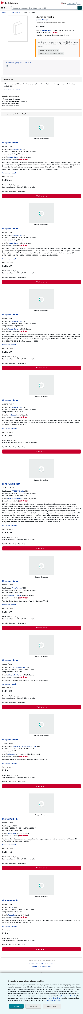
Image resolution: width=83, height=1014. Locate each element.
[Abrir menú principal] (5, 8)
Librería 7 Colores (14, 596)
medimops (12, 415)
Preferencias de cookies (69, 996)
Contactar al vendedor (9, 173)
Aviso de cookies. (54, 998)
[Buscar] (79, 8)
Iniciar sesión (71, 3)
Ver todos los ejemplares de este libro (18, 63)
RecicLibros (12, 833)
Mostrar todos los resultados (41, 966)
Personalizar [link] (51, 1006)
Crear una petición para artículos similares (51, 53)
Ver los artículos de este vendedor (48, 50)
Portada (3, 13)
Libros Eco (11, 754)
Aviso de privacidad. (54, 1000)
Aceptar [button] (16, 1006)
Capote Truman (15, 13)
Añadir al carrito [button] (41, 196)
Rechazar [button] (33, 1006)
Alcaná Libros (13, 157)
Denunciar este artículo (12, 90)
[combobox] (44, 8)
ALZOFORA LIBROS (15, 499)
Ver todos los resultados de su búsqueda (41, 964)
